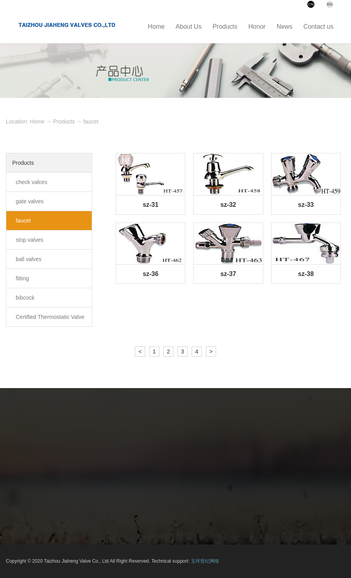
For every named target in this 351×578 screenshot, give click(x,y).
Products (64, 121)
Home (37, 121)
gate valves (30, 201)
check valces (31, 182)
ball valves (28, 259)
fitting (22, 278)
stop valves (29, 240)
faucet (90, 121)
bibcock (25, 298)
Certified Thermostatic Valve (50, 317)
